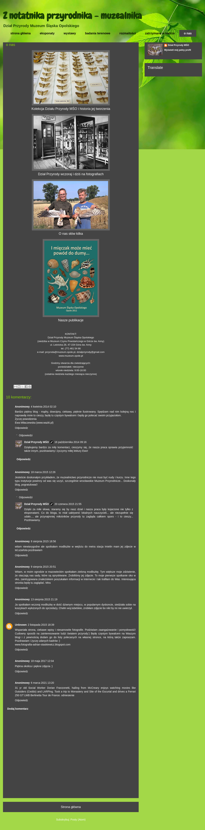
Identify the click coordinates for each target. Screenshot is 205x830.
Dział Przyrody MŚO (36, 442)
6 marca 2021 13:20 (42, 682)
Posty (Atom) (78, 819)
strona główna (20, 33)
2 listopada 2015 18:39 (41, 624)
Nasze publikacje (70, 320)
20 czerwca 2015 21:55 (67, 504)
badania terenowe (97, 33)
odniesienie (67, 695)
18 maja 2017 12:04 (42, 660)
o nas (188, 33)
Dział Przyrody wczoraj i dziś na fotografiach (71, 174)
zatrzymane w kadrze (160, 33)
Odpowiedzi (25, 435)
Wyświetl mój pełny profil (177, 50)
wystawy (70, 33)
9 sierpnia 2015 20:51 (43, 566)
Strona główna (71, 807)
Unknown (21, 624)
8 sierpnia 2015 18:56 (43, 541)
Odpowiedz (21, 427)
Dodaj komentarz (17, 708)
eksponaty (47, 33)
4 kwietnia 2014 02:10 (43, 406)
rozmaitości (127, 33)
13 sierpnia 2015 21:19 (44, 599)
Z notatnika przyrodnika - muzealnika (72, 16)
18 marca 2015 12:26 (43, 472)
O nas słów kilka (71, 233)
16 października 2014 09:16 (70, 442)
